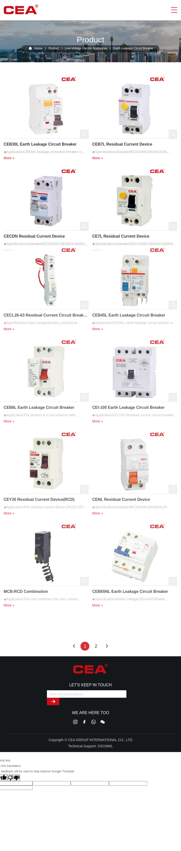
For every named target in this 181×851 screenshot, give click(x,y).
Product (54, 48)
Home (38, 48)
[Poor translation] (13, 777)
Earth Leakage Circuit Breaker (133, 48)
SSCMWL (105, 746)
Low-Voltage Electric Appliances (86, 48)
